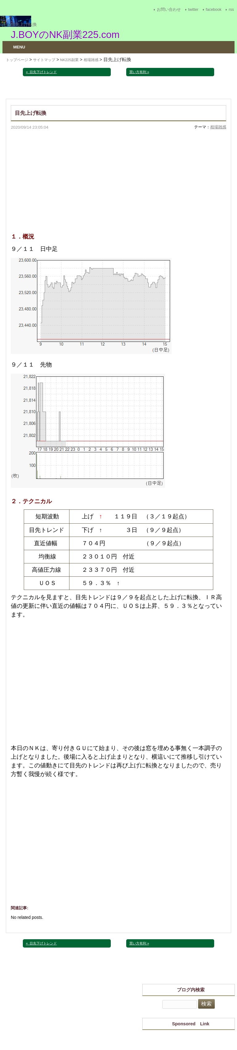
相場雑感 (91, 60)
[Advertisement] (118, 177)
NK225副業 (69, 60)
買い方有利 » (139, 72)
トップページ (17, 60)
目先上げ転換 (24, 24)
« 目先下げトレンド (41, 72)
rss (231, 9)
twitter (193, 9)
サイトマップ (44, 60)
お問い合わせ (169, 9)
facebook (214, 9)
